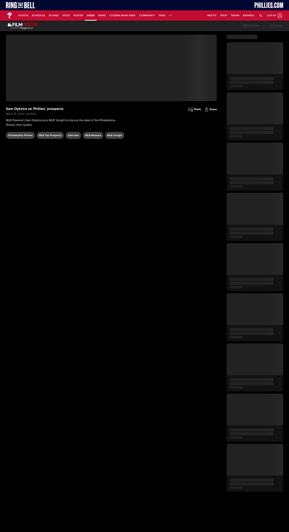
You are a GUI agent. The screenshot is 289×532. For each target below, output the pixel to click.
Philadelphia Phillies (20, 187)
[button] (261, 15)
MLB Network (93, 187)
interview (73, 187)
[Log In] (274, 15)
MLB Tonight (114, 187)
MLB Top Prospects (50, 187)
